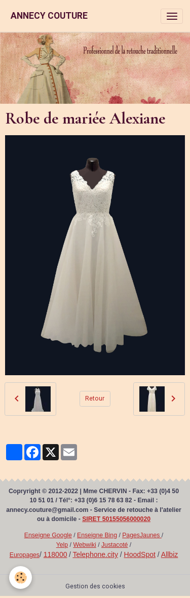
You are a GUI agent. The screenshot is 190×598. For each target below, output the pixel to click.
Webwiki (84, 544)
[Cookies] (20, 577)
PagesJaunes (142, 535)
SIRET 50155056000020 (116, 519)
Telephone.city (95, 554)
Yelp (62, 544)
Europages (25, 555)
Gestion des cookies (95, 586)
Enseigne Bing (97, 535)
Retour (94, 398)
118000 (55, 554)
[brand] (49, 16)
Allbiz (169, 554)
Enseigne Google (48, 535)
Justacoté (114, 544)
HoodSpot (140, 554)
